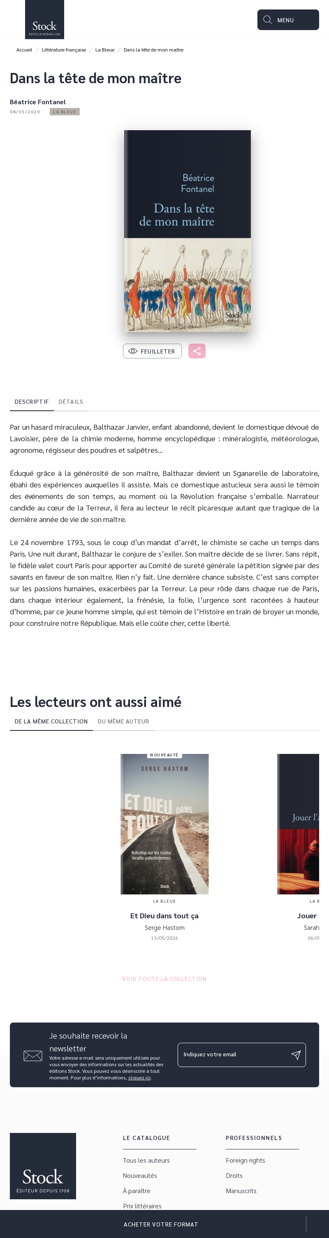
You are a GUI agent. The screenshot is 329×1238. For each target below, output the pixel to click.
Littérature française (64, 49)
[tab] (32, 401)
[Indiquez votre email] (231, 1055)
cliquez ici (139, 1077)
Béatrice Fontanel (38, 101)
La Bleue (104, 49)
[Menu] (288, 19)
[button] (65, 111)
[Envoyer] (296, 1055)
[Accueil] (44, 19)
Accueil (24, 49)
